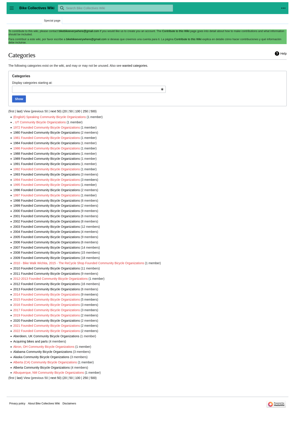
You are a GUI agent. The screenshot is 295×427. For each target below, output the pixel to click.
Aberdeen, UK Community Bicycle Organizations (46, 336)
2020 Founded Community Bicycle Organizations (46, 320)
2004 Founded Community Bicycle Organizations (46, 231)
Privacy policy (17, 403)
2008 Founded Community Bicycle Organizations (46, 252)
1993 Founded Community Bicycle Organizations (46, 174)
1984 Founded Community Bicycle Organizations (46, 143)
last (19, 111)
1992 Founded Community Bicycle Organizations (46, 169)
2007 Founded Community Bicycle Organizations (46, 247)
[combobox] (89, 89)
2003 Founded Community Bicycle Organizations (46, 226)
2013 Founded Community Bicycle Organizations (46, 289)
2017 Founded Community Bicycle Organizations (46, 310)
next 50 (55, 111)
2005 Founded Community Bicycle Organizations (46, 237)
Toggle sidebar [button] (13, 10)
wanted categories (134, 65)
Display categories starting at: (32, 82)
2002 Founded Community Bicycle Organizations (46, 221)
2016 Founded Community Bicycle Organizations (46, 305)
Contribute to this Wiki (175, 31)
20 (65, 111)
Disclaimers (69, 403)
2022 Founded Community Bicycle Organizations (46, 331)
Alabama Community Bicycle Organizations (42, 351)
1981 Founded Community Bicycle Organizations (46, 138)
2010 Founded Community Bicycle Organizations (46, 268)
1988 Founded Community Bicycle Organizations (46, 153)
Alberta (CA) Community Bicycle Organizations (45, 362)
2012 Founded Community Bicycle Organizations (46, 284)
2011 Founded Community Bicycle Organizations (46, 273)
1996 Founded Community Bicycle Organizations (46, 190)
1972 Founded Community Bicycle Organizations (46, 127)
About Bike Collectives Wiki (44, 403)
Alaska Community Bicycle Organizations (41, 357)
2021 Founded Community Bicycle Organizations (46, 325)
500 (92, 111)
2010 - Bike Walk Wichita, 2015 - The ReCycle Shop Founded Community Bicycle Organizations (78, 263)
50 (71, 111)
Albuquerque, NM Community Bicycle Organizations (48, 372)
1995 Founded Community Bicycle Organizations (46, 185)
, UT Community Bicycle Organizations (39, 122)
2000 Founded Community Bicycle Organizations (46, 211)
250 (85, 111)
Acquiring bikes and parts (30, 341)
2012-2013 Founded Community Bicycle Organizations (50, 278)
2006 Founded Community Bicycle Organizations (46, 242)
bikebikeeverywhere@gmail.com (79, 31)
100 (77, 111)
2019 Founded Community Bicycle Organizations (46, 315)
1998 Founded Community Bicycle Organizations (46, 200)
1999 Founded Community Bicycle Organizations (46, 205)
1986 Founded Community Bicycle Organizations (46, 148)
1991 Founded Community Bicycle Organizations (46, 164)
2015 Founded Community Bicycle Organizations (46, 299)
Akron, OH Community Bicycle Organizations (43, 346)
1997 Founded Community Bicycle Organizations (46, 195)
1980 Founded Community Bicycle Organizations (46, 132)
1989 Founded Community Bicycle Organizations (46, 158)
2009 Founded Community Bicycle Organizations (46, 258)
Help (283, 53)
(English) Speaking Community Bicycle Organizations (49, 117)
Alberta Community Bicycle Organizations (41, 367)
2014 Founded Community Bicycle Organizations (46, 294)
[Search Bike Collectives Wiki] (115, 8)
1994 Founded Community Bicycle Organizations (46, 179)
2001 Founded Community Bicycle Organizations (46, 216)
